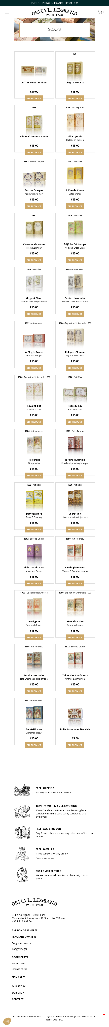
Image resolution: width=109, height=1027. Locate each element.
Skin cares (18, 977)
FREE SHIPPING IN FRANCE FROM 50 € (54, 3)
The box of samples (24, 930)
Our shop (18, 992)
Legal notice (77, 1016)
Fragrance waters (24, 936)
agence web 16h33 (54, 1019)
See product (34, 98)
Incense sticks (19, 969)
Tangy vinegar (19, 948)
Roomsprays (20, 957)
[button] (7, 1021)
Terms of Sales (63, 1016)
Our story (18, 986)
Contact (18, 999)
